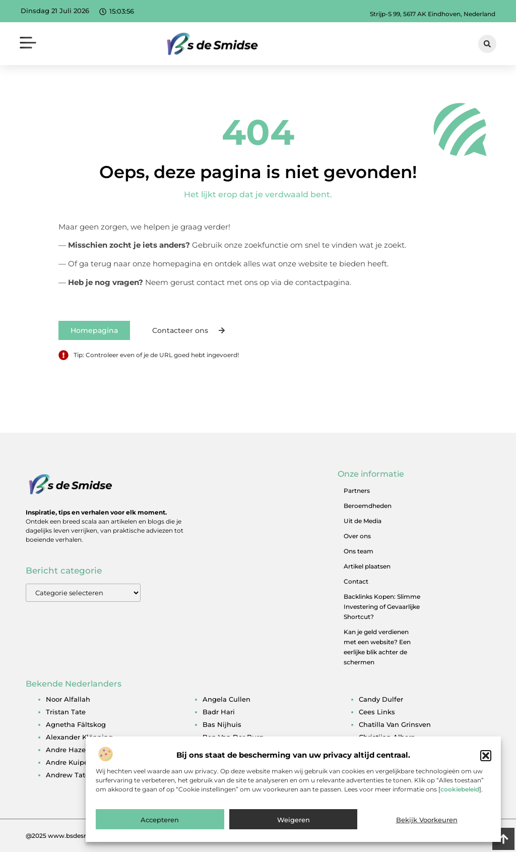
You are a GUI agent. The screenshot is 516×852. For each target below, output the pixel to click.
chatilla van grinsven (395, 724)
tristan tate (66, 712)
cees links (377, 712)
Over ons (357, 536)
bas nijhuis (222, 724)
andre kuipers (70, 762)
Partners (357, 490)
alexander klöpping (79, 737)
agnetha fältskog (76, 724)
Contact (356, 581)
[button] (486, 768)
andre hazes (67, 750)
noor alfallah (68, 699)
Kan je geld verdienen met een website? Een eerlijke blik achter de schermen (377, 647)
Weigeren (293, 832)
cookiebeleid (459, 802)
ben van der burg (233, 737)
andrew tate (67, 775)
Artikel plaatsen (367, 566)
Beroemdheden (368, 505)
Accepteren (160, 832)
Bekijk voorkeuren (427, 832)
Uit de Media (362, 521)
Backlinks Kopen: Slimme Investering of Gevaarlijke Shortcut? (382, 606)
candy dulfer (381, 699)
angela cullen (226, 699)
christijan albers (387, 737)
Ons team (358, 551)
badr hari (219, 712)
